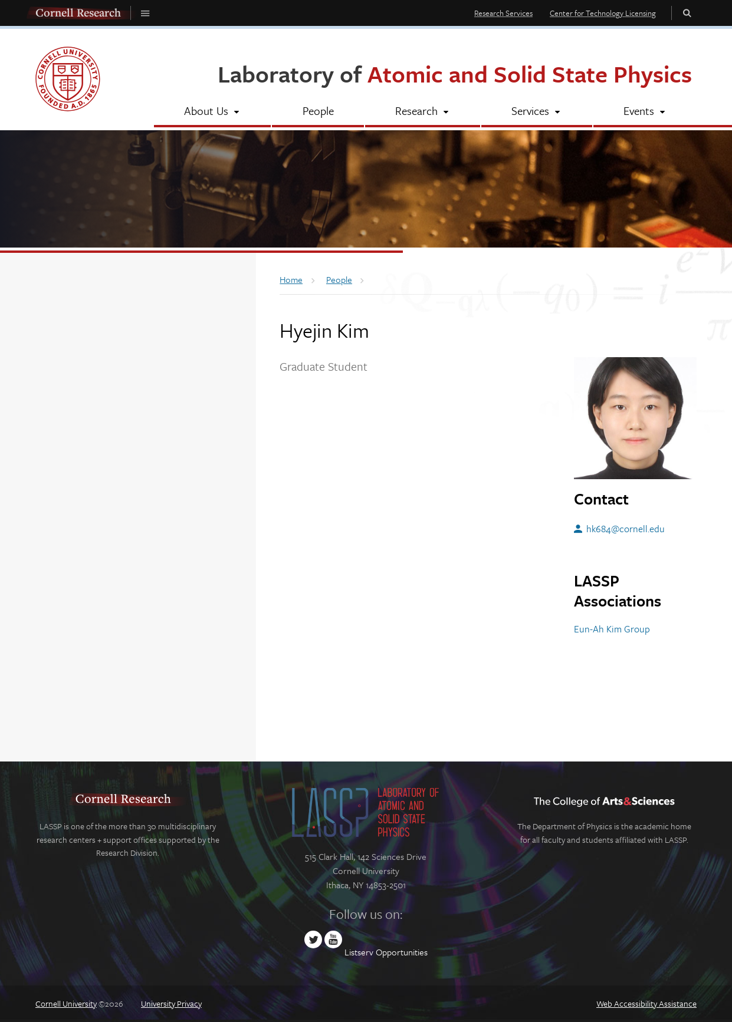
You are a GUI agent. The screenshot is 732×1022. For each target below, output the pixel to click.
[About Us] (212, 112)
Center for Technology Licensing (603, 13)
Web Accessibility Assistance (646, 1003)
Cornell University (66, 1003)
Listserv (358, 951)
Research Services (503, 13)
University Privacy (171, 1003)
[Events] (645, 112)
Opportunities (402, 951)
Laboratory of (455, 73)
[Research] (422, 112)
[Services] (536, 112)
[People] (317, 112)
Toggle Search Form (687, 13)
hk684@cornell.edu (625, 529)
